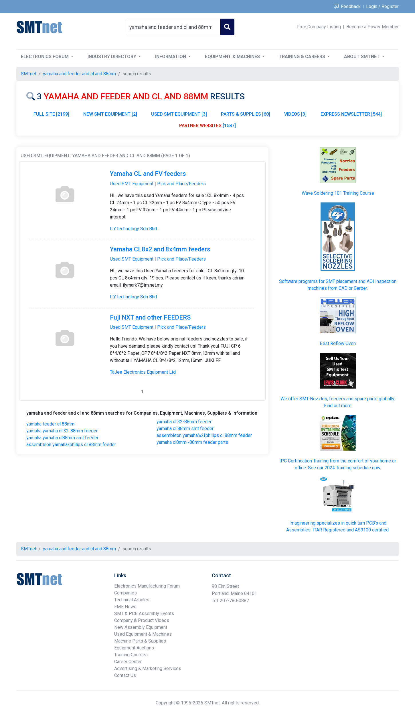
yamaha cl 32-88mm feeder (184, 421)
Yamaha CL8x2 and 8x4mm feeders (160, 249)
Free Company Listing (319, 26)
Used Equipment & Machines (143, 634)
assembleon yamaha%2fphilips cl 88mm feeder (204, 435)
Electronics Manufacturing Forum (147, 586)
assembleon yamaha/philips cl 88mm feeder (71, 444)
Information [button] (171, 56)
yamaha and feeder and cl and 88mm (79, 73)
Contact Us (125, 675)
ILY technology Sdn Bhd (133, 228)
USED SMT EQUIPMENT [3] (179, 114)
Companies (125, 593)
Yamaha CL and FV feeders (148, 173)
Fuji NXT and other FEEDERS (150, 317)
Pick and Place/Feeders (181, 183)
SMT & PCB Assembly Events (144, 613)
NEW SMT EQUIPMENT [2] (110, 114)
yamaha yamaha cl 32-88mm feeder (62, 431)
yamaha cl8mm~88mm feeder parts (192, 442)
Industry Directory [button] (112, 56)
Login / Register (382, 6)
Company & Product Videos (141, 620)
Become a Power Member (372, 26)
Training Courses (131, 654)
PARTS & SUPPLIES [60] (245, 114)
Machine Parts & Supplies (140, 641)
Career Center (128, 661)
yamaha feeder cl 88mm (50, 424)
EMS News (125, 606)
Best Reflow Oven (338, 343)
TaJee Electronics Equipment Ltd (143, 372)
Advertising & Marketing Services (147, 668)
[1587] (207, 125)
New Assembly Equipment (140, 627)
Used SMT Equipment (131, 183)
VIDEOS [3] (295, 114)
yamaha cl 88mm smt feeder (185, 428)
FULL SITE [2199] (51, 114)
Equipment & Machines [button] (233, 56)
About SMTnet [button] (362, 56)
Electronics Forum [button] (45, 56)
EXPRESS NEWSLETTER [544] (351, 114)
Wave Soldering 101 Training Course (338, 193)
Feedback (347, 6)
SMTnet (28, 73)
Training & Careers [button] (302, 56)
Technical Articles (131, 599)
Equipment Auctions (134, 648)
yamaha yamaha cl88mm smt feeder (62, 437)
